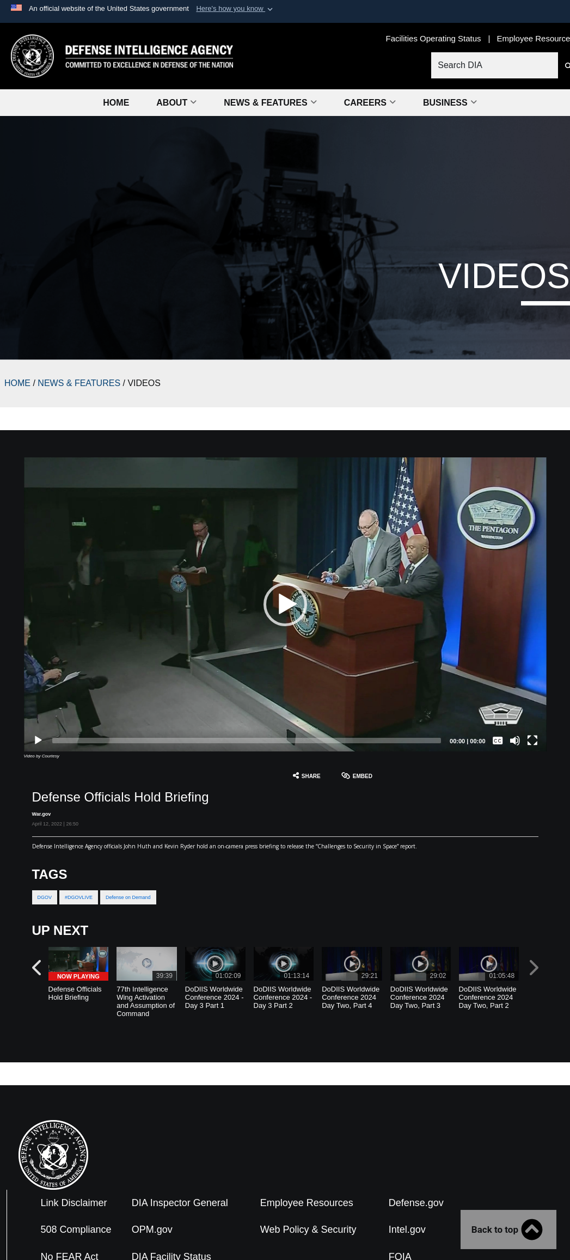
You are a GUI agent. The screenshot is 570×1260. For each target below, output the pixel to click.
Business (450, 102)
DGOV (45, 897)
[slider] (247, 740)
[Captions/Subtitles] (497, 740)
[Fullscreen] (532, 740)
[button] (235, 8)
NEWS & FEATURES (79, 383)
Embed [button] (356, 775)
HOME (17, 383)
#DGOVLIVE (79, 897)
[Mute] (515, 740)
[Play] (38, 740)
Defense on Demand (128, 897)
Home (116, 102)
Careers (370, 102)
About (176, 102)
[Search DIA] (494, 65)
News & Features (270, 102)
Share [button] (307, 775)
